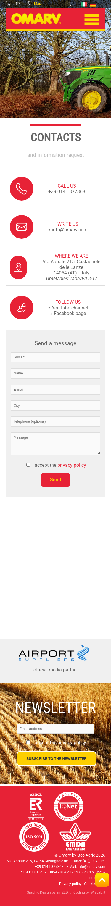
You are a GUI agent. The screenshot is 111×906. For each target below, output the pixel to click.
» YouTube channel (68, 308)
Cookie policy (94, 884)
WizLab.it (98, 892)
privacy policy (71, 465)
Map (34, 3)
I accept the (59, 465)
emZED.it (64, 892)
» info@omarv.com (68, 229)
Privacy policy (70, 884)
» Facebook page (68, 313)
